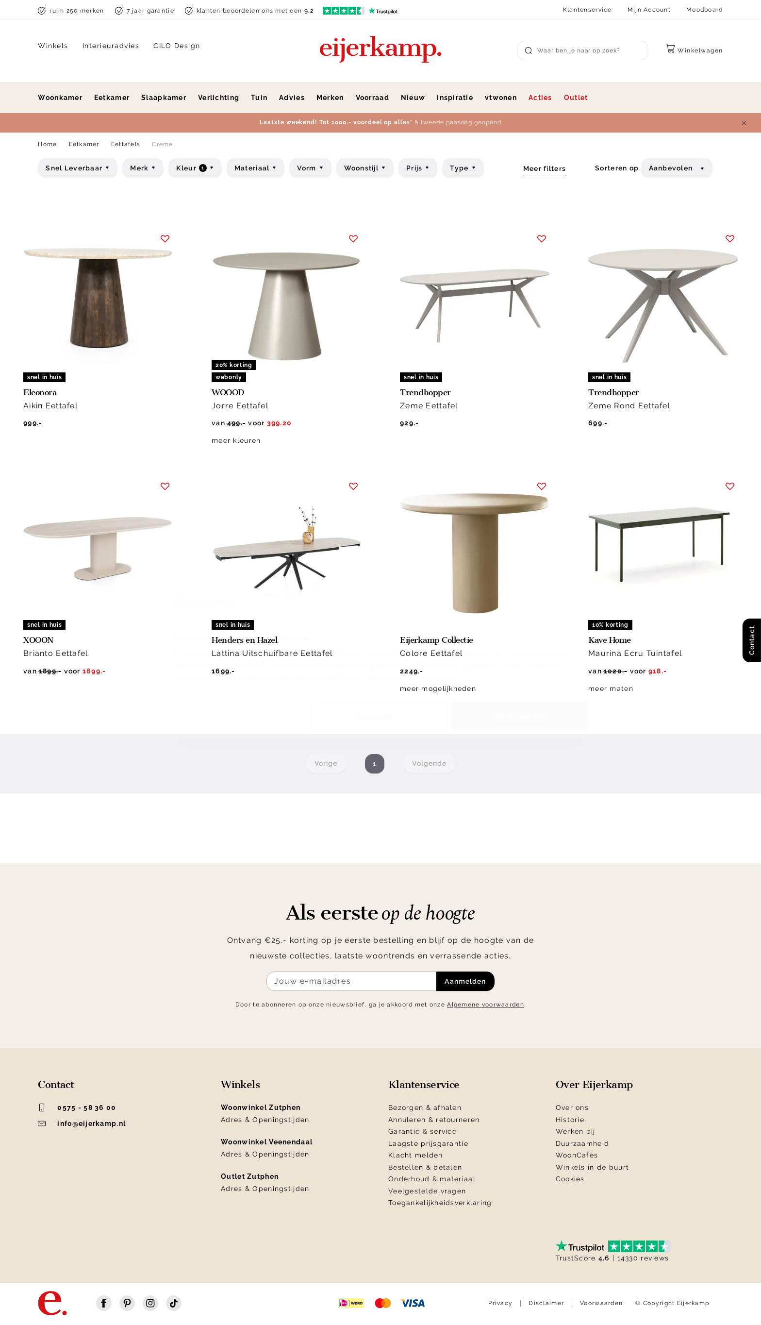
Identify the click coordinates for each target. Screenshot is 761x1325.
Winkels (53, 46)
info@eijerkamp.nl (82, 1123)
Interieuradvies (111, 46)
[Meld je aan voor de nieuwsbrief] (351, 981)
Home (47, 144)
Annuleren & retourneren (434, 1120)
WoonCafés (577, 1155)
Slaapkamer (163, 97)
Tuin (259, 97)
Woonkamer (60, 97)
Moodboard (704, 9)
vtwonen (501, 97)
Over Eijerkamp (594, 1084)
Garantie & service (422, 1131)
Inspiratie (455, 97)
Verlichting (218, 97)
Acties (540, 97)
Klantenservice (587, 9)
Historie (570, 1120)
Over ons (572, 1107)
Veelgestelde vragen (427, 1191)
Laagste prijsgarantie (428, 1143)
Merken (330, 97)
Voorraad (372, 97)
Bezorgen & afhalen (425, 1107)
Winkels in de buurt (592, 1167)
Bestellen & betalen (425, 1167)
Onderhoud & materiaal (432, 1179)
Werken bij (576, 1131)
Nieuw (413, 97)
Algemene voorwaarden (485, 1004)
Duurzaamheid (582, 1143)
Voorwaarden (601, 1303)
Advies (292, 97)
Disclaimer (546, 1303)
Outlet (576, 97)
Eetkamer (112, 97)
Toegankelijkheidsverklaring (440, 1203)
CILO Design (176, 46)
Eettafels (126, 144)
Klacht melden (415, 1155)
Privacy (500, 1303)
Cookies (570, 1179)
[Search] (582, 50)
